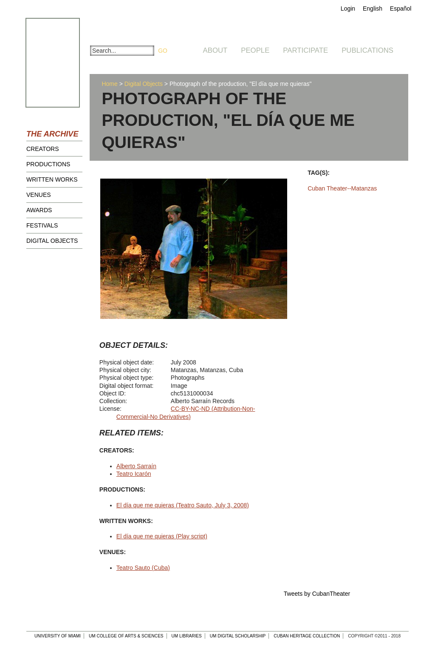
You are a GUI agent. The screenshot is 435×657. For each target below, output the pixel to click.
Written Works (52, 179)
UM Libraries (187, 636)
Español (401, 8)
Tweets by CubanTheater (317, 593)
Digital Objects (52, 240)
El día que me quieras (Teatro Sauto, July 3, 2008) (182, 505)
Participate (305, 50)
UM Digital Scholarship (238, 636)
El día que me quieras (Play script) (161, 536)
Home (109, 83)
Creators (42, 148)
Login (348, 8)
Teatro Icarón (133, 473)
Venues (38, 194)
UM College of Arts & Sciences (126, 636)
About (215, 50)
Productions (48, 164)
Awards (39, 210)
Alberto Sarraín (136, 466)
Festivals (42, 225)
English (372, 8)
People (255, 50)
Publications (367, 50)
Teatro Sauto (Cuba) (143, 567)
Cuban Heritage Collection (307, 636)
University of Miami (57, 636)
